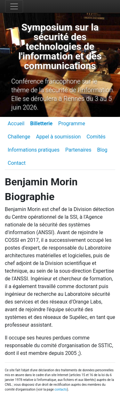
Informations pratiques (34, 150)
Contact (17, 163)
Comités (95, 137)
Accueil (16, 123)
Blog (102, 150)
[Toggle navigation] (14, 6)
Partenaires (78, 150)
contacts (60, 389)
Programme (71, 123)
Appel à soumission (58, 137)
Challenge (19, 137)
